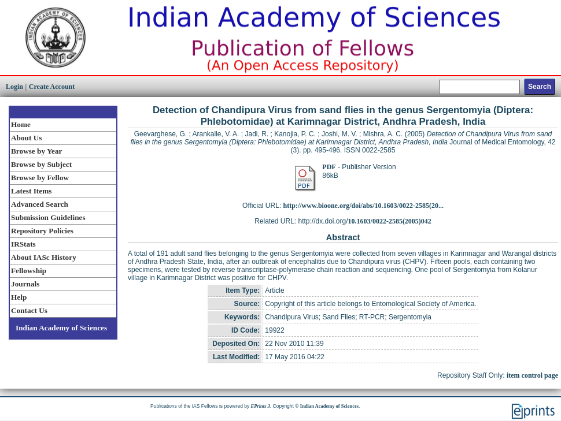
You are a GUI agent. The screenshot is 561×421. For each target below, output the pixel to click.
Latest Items (31, 191)
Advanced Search (39, 204)
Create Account (52, 87)
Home (21, 124)
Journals (25, 284)
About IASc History (43, 257)
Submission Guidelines (48, 217)
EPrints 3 (260, 406)
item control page (532, 375)
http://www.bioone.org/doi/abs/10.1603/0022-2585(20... (363, 206)
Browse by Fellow (40, 177)
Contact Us (29, 310)
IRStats (23, 244)
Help (19, 297)
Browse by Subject (41, 164)
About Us (26, 137)
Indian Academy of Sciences (61, 327)
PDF (328, 167)
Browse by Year (36, 151)
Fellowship (28, 270)
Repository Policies (42, 230)
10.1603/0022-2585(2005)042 (389, 221)
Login (14, 87)
